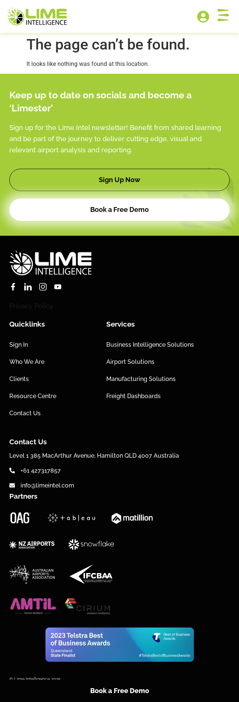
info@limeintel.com (47, 485)
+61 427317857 (41, 470)
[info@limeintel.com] (12, 485)
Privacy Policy (31, 306)
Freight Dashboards (133, 396)
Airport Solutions (130, 361)
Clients (19, 378)
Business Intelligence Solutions (150, 344)
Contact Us (25, 413)
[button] (119, 180)
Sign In (18, 344)
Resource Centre (32, 396)
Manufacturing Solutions (141, 378)
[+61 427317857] (12, 470)
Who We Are (26, 361)
